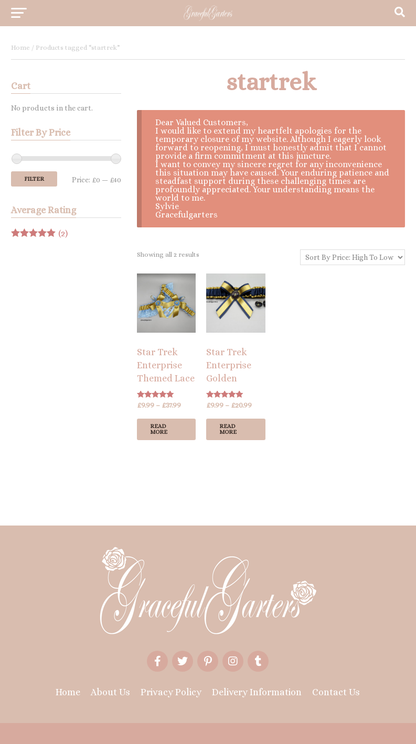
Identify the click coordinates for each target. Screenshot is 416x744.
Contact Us (336, 692)
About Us (110, 692)
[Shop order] (352, 257)
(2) (39, 233)
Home (20, 47)
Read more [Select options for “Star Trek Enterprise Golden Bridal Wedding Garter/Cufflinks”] (228, 429)
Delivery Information (257, 692)
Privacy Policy (171, 692)
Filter (34, 179)
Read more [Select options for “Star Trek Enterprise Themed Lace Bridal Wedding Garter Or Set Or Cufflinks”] (158, 429)
